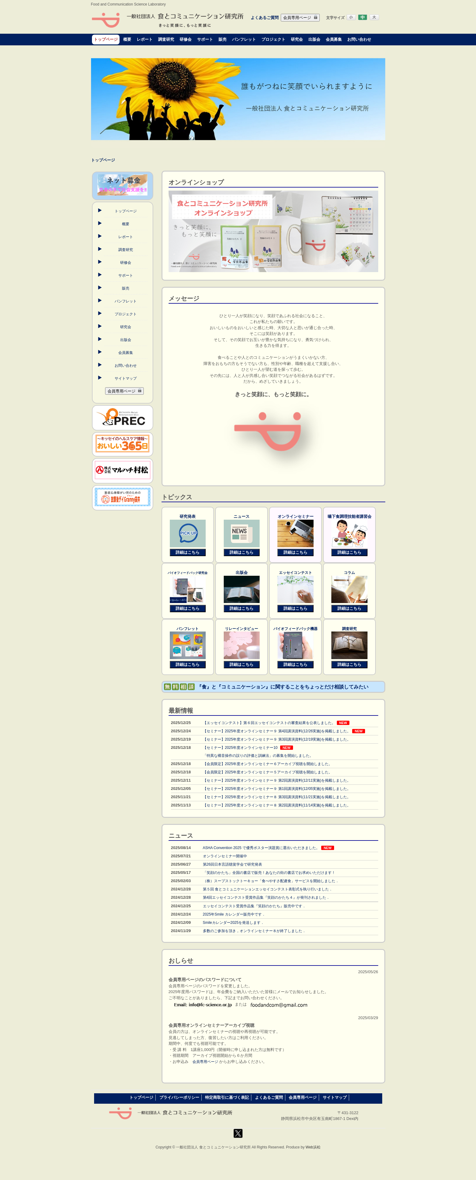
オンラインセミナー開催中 (225, 856)
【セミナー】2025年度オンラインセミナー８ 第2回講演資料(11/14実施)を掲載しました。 (277, 805)
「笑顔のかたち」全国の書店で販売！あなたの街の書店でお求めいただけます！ (269, 873)
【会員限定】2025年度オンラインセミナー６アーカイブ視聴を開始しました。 (268, 764)
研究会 (297, 39)
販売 (223, 39)
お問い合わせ (359, 39)
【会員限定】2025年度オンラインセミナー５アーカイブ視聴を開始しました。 (268, 772)
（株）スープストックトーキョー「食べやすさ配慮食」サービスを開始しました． (271, 881)
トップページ (106, 39)
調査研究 (166, 39)
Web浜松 (313, 1147)
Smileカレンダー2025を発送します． (234, 922)
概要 (127, 39)
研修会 (186, 39)
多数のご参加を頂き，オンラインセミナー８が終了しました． (254, 931)
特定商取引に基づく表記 (227, 1097)
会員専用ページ (300, 17)
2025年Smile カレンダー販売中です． (234, 914)
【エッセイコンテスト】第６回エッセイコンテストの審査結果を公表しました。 (269, 723)
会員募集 (334, 39)
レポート (145, 39)
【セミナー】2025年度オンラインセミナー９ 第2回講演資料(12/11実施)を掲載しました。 (277, 780)
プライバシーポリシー (179, 1097)
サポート (205, 39)
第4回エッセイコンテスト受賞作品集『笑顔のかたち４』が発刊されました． (266, 897)
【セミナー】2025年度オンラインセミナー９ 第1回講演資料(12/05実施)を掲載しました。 (277, 789)
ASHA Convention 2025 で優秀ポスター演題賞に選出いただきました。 (261, 848)
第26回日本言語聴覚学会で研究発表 (232, 864)
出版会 (314, 39)
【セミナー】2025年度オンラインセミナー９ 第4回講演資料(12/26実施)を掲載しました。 (277, 731)
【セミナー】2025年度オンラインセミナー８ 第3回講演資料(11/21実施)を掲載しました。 (277, 797)
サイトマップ (126, 378)
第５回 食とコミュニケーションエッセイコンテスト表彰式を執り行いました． (268, 889)
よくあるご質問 (265, 17)
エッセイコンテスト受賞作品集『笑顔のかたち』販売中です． (254, 906)
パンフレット (244, 39)
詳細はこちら (188, 552)
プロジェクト (273, 39)
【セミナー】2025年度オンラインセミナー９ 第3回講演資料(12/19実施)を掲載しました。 (277, 739)
